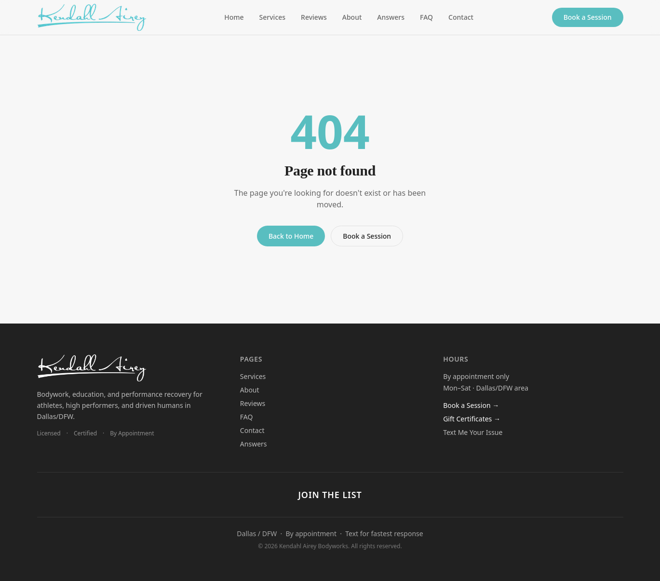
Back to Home (291, 236)
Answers (390, 17)
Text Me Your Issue (472, 432)
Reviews (314, 17)
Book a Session (588, 17)
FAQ (426, 17)
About (352, 17)
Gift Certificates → (471, 418)
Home (233, 17)
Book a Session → (471, 405)
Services (272, 17)
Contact (460, 17)
